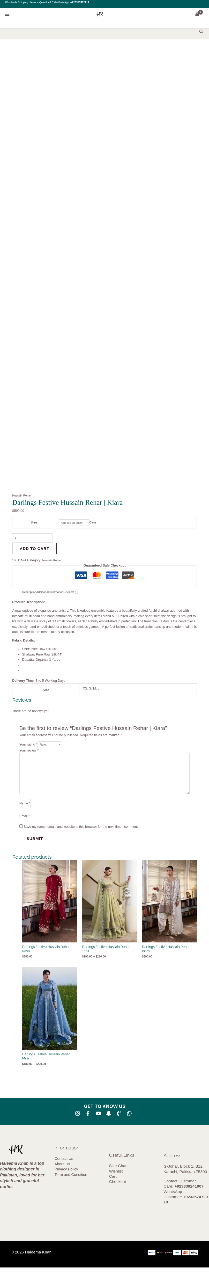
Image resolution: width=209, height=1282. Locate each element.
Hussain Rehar (23, 495)
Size (31, 523)
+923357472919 (79, 2)
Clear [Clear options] (94, 523)
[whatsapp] (129, 1128)
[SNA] (108, 1128)
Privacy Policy (66, 1184)
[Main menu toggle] (7, 14)
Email (24, 829)
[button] (201, 32)
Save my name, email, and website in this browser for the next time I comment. (81, 841)
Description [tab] (30, 594)
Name (25, 815)
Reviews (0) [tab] (79, 594)
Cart (113, 1191)
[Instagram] (77, 1128)
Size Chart (118, 1180)
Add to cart (34, 551)
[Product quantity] (36, 540)
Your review (29, 754)
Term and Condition (71, 1189)
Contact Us (64, 1173)
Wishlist (116, 1185)
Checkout (117, 1196)
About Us (62, 1178)
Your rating (28, 748)
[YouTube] (98, 1128)
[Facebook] (88, 1128)
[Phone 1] (119, 1128)
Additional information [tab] (54, 594)
